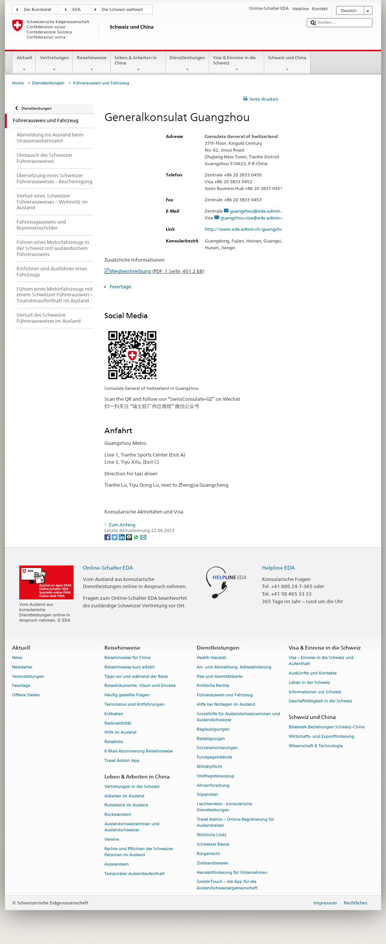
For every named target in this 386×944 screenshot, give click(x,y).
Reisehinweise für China (127, 657)
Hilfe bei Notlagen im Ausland (226, 704)
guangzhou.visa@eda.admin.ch (253, 217)
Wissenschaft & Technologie (316, 745)
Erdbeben (113, 713)
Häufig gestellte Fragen (127, 695)
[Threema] (129, 536)
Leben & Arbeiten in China (138, 64)
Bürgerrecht (208, 853)
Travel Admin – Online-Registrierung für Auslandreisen (235, 822)
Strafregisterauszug (215, 776)
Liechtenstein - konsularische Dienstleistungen (224, 807)
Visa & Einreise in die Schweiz (237, 64)
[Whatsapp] (136, 536)
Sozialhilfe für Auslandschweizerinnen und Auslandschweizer (238, 716)
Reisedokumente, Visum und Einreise (140, 685)
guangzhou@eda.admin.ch (258, 210)
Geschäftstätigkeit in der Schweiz (320, 701)
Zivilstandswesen (212, 863)
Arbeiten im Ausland (124, 796)
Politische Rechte (213, 685)
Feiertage (120, 287)
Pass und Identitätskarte (219, 676)
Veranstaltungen (28, 676)
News (17, 657)
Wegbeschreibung (157, 271)
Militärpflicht (209, 766)
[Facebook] (108, 536)
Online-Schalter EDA (108, 567)
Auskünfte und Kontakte (313, 673)
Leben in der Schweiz (309, 682)
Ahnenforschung (213, 785)
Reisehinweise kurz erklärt (129, 667)
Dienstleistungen (187, 64)
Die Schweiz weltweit (122, 9)
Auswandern (116, 864)
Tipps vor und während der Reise (136, 676)
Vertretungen (54, 64)
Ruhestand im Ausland (126, 805)
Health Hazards (211, 657)
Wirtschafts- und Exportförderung (321, 736)
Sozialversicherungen (217, 748)
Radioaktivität (117, 723)
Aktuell (24, 64)
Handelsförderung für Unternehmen (232, 872)
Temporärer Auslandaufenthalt (134, 873)
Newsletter (22, 667)
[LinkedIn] (122, 536)
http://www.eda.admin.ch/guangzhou (248, 229)
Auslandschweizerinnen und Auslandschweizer (131, 827)
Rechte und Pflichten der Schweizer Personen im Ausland (138, 851)
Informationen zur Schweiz (315, 692)
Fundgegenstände (214, 757)
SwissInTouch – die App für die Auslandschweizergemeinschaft (227, 885)
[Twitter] (115, 536)
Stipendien (207, 794)
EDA (76, 9)
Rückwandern (117, 814)
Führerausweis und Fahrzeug (225, 695)
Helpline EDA (278, 567)
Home (18, 83)
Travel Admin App (121, 760)
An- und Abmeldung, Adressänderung (234, 667)
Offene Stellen (26, 695)
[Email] (143, 536)
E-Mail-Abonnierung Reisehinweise (138, 751)
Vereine (111, 839)
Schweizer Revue (213, 844)
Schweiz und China (287, 64)
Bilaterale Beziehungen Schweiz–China (327, 727)
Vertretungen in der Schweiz (132, 786)
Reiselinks (113, 742)
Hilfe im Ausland (120, 732)
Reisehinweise (91, 64)
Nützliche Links (211, 835)
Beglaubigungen (213, 729)
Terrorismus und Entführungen (134, 704)
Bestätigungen (211, 738)
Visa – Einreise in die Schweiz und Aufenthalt (321, 660)
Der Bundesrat (37, 9)
